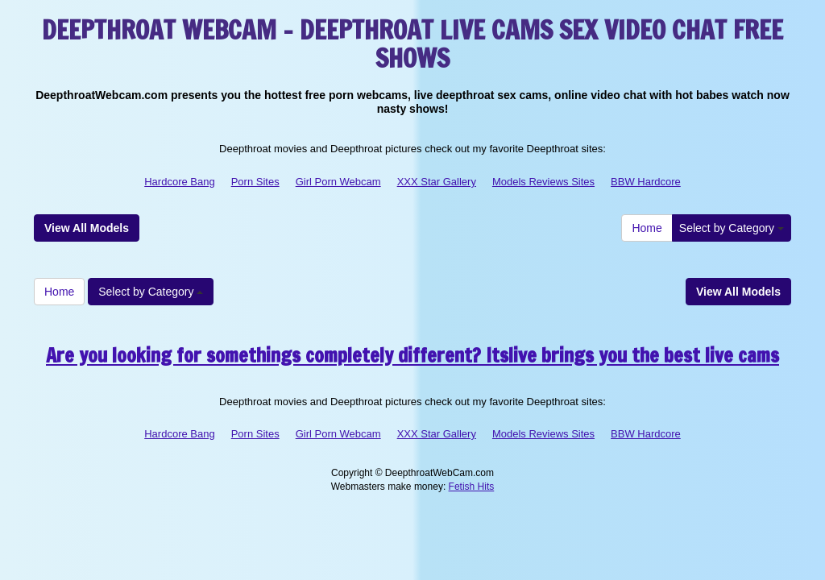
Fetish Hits (472, 486)
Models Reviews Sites (543, 182)
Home (646, 228)
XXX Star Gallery (436, 182)
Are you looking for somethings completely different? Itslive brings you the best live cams (412, 355)
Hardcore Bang (179, 182)
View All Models (86, 228)
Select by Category (731, 228)
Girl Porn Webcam (338, 182)
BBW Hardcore (646, 182)
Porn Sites (255, 182)
